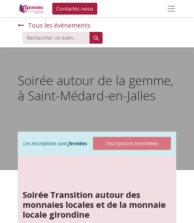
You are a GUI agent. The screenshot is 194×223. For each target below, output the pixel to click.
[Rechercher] (96, 38)
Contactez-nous (74, 8)
